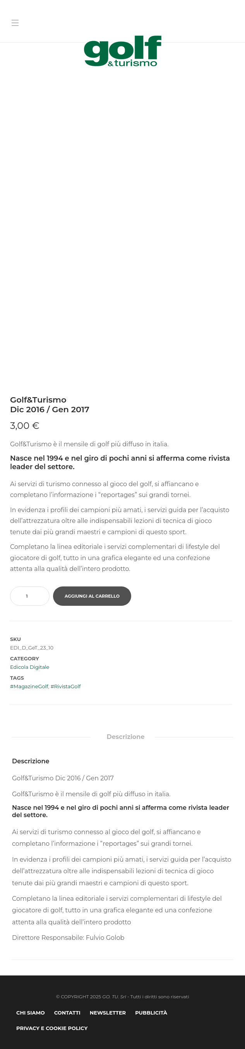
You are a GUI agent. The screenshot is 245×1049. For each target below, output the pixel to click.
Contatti (67, 1013)
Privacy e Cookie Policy (51, 1028)
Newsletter (108, 1013)
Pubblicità (151, 1013)
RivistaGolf (67, 686)
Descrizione (125, 736)
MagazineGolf (31, 686)
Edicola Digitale (29, 667)
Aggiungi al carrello (92, 596)
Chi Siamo (30, 1013)
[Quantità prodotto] (30, 596)
